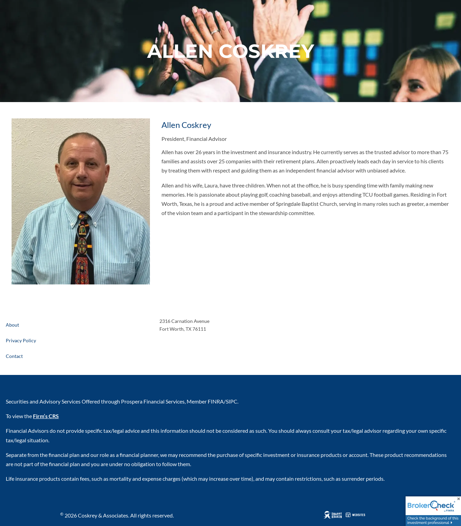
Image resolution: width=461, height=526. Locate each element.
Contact (14, 356)
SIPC (231, 401)
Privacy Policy (21, 340)
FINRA (216, 401)
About (12, 325)
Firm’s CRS (46, 416)
